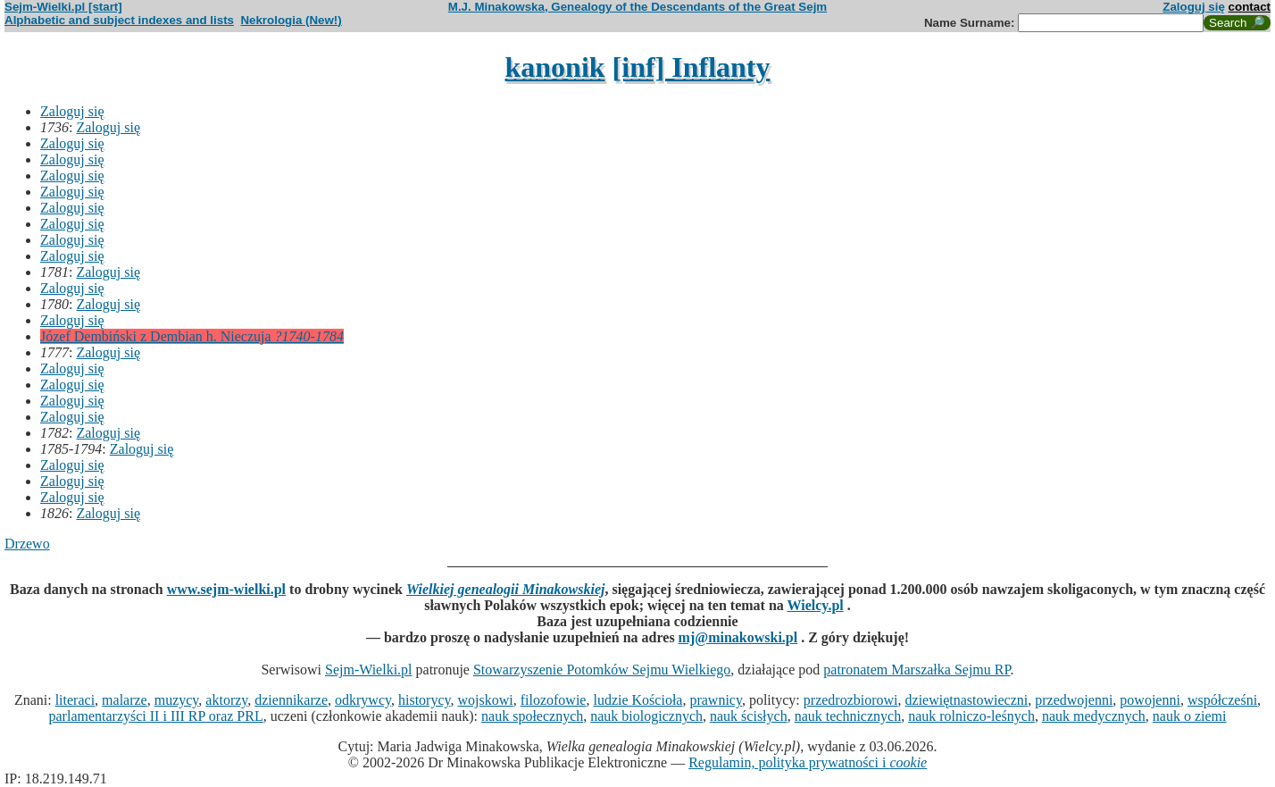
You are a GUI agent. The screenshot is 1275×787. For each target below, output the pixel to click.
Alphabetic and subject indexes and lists (119, 20)
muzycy (176, 699)
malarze (124, 699)
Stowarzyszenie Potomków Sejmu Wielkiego (601, 669)
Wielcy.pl (816, 605)
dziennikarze (291, 699)
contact (1250, 6)
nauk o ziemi (1190, 716)
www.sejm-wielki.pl (226, 589)
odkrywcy (363, 699)
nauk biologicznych (646, 716)
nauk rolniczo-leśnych (971, 716)
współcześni (1222, 699)
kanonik (555, 67)
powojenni (1150, 699)
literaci (75, 699)
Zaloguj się (1193, 6)
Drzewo (27, 543)
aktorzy (226, 699)
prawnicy (715, 699)
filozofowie (554, 699)
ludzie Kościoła (637, 699)
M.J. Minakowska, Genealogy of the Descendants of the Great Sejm (637, 6)
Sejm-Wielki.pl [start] (63, 6)
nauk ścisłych (749, 716)
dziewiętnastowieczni (967, 699)
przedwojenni (1073, 699)
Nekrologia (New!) (290, 20)
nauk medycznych (1094, 716)
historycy (424, 699)
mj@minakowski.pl (738, 637)
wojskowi (484, 699)
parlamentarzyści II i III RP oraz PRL (156, 716)
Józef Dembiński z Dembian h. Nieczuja (192, 336)
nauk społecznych (532, 716)
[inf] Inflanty (691, 67)
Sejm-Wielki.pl (368, 669)
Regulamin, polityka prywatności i (807, 762)
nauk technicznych (848, 716)
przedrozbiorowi (851, 699)
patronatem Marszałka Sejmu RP (916, 669)
